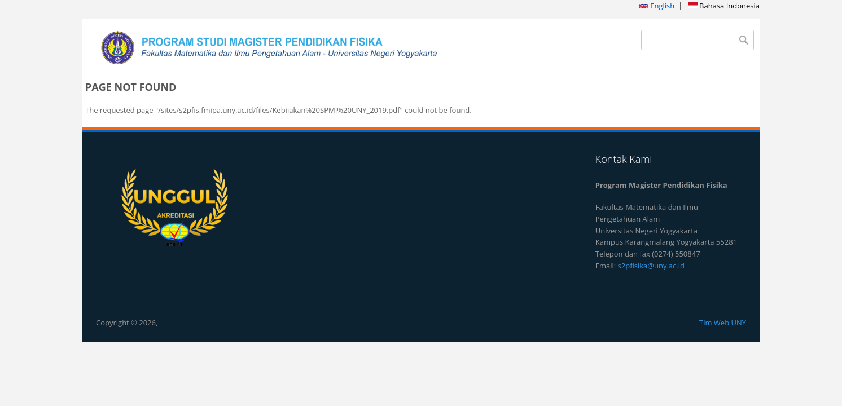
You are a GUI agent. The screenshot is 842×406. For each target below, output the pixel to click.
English (656, 6)
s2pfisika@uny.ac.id (651, 266)
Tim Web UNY (722, 322)
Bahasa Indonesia (724, 6)
